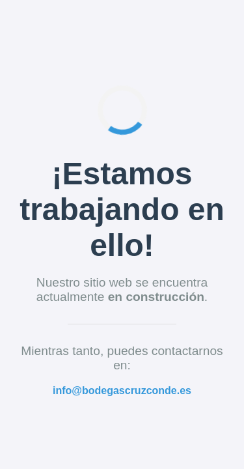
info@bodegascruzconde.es (122, 390)
